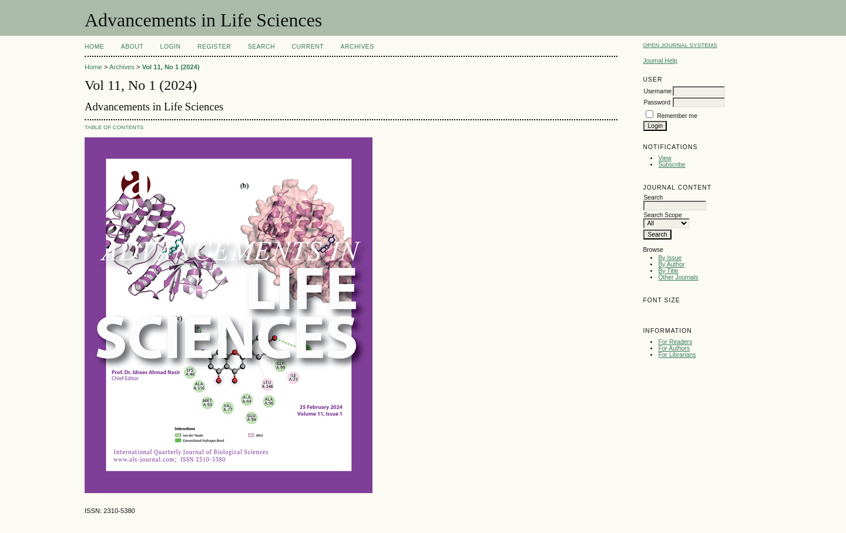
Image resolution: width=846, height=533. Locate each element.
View (664, 158)
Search (261, 46)
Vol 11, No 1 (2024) (171, 66)
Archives (357, 46)
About (132, 46)
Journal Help (660, 61)
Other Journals (678, 277)
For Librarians (677, 355)
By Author (671, 264)
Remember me (677, 116)
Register (214, 46)
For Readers (675, 342)
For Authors (674, 348)
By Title (668, 271)
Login (170, 46)
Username (657, 91)
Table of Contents (114, 127)
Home (94, 46)
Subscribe (671, 164)
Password (656, 102)
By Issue (670, 258)
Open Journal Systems (680, 45)
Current (308, 46)
